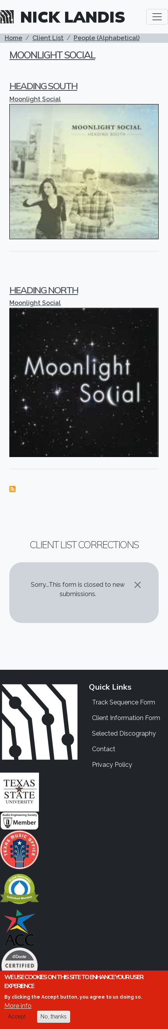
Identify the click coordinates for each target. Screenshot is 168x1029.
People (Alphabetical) (107, 38)
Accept (17, 1017)
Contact (103, 749)
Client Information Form (126, 718)
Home (13, 38)
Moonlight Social (52, 55)
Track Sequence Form (123, 702)
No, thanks (54, 1017)
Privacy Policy (112, 764)
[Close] (137, 585)
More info (18, 1006)
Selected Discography (124, 733)
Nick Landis (73, 16)
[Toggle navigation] (157, 17)
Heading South (43, 86)
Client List (48, 38)
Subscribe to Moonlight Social (12, 489)
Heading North (43, 290)
